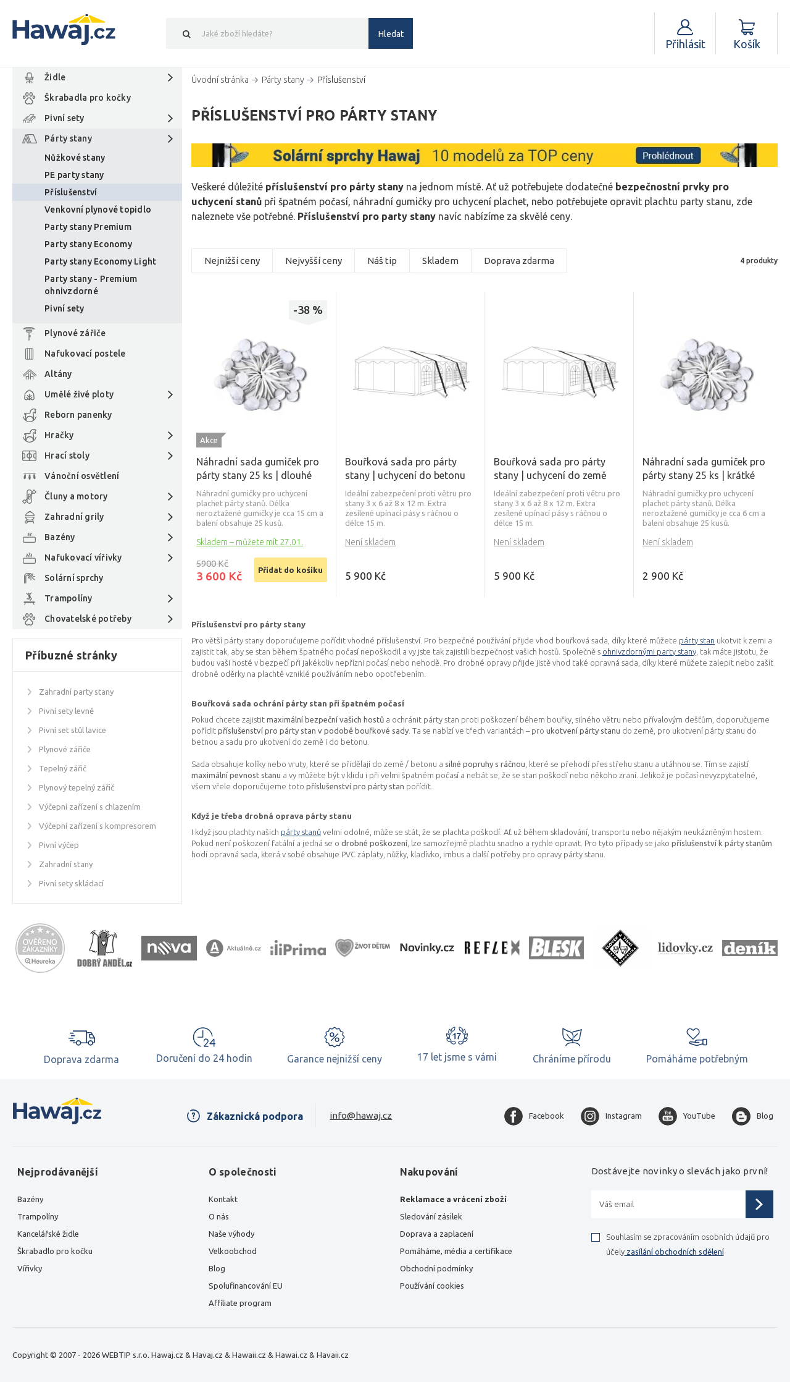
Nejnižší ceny (232, 260)
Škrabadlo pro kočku (55, 1251)
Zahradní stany (66, 864)
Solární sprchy (74, 578)
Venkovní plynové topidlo (97, 209)
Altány (58, 374)
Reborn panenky (78, 415)
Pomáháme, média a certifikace (456, 1251)
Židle (54, 77)
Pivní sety (64, 118)
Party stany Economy (88, 244)
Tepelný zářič (62, 768)
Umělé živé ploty (79, 394)
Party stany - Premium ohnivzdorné (90, 285)
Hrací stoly (66, 455)
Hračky (59, 435)
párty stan (697, 640)
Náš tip (382, 260)
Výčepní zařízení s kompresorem (97, 825)
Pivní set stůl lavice (72, 730)
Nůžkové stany (74, 158)
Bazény (59, 537)
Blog (217, 1268)
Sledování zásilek (431, 1216)
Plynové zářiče (75, 333)
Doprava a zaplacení (436, 1233)
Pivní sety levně (66, 710)
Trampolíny (68, 598)
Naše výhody (231, 1233)
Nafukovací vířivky (83, 557)
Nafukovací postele (85, 353)
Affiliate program (240, 1303)
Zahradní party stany (76, 691)
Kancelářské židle (48, 1233)
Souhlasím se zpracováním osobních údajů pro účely (688, 1244)
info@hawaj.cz (361, 1115)
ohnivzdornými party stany (649, 651)
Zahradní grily (74, 517)
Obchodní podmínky (436, 1268)
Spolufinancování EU (246, 1285)
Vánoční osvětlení (81, 476)
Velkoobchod (233, 1251)
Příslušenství (70, 192)
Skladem (440, 260)
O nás (219, 1216)
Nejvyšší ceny (313, 260)
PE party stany (74, 175)
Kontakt (223, 1199)
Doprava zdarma (519, 260)
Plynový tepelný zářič (76, 787)
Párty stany (68, 138)
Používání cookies (432, 1285)
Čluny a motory (76, 496)
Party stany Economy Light (100, 261)
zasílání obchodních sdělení (674, 1251)
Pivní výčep (59, 845)
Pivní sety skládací (71, 883)
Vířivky (29, 1268)
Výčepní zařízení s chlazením (90, 806)
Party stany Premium (87, 227)
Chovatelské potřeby (87, 619)
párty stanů (301, 832)
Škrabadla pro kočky (87, 98)
